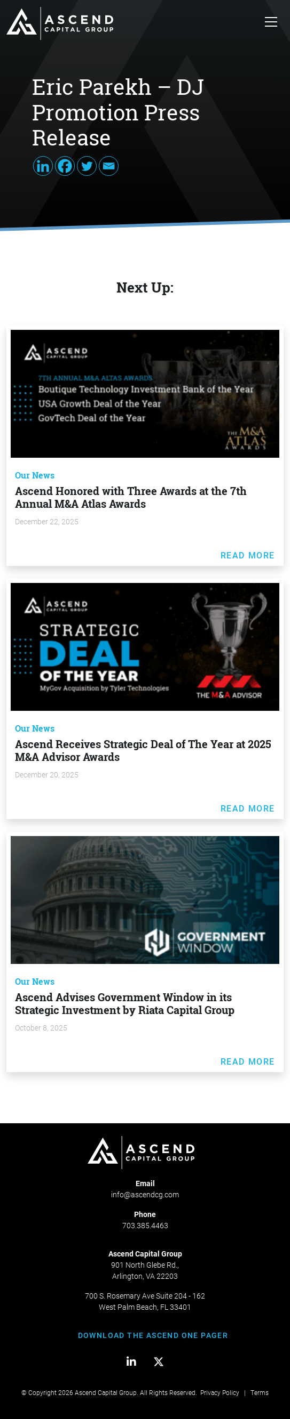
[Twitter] (87, 166)
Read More (248, 555)
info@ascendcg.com (145, 1194)
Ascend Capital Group (106, 1392)
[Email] (109, 166)
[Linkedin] (43, 166)
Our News (34, 475)
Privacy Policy (219, 1392)
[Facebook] (65, 166)
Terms (259, 1392)
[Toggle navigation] (271, 23)
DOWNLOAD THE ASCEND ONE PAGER (153, 1335)
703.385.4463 (145, 1225)
